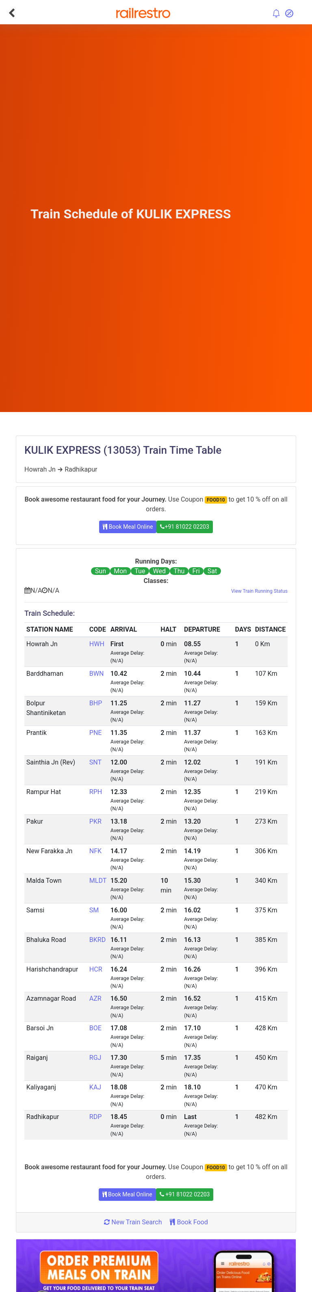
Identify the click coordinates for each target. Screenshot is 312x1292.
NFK (95, 851)
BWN (96, 673)
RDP (95, 1117)
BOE (95, 1028)
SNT (95, 762)
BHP (95, 703)
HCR (95, 969)
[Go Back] (11, 13)
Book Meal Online (128, 526)
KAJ (95, 1087)
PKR (95, 821)
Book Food (189, 1222)
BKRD (97, 940)
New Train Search (133, 1222)
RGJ (95, 1057)
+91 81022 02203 (184, 526)
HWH (96, 644)
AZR (95, 998)
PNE (95, 733)
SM (94, 910)
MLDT (97, 880)
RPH (95, 792)
